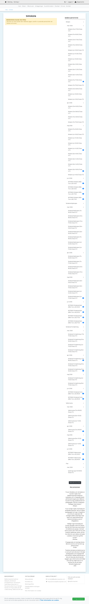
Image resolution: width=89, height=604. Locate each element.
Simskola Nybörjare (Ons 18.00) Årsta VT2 (75, 216)
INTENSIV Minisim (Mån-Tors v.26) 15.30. (76, 187)
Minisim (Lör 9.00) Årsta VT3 (76, 134)
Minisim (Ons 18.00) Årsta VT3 (75, 112)
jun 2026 (69, 178)
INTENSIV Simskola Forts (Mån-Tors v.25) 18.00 (76, 392)
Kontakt (68, 6)
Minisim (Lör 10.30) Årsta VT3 (75, 138)
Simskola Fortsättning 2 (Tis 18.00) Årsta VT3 (76, 359)
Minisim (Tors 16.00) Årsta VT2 (75, 45)
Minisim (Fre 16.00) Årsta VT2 (75, 35)
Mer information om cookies (33, 590)
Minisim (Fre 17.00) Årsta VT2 (76, 80)
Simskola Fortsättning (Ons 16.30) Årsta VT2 (76, 340)
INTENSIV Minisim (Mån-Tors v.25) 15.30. (76, 182)
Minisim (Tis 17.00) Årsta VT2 (76, 85)
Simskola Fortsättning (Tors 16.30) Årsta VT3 (76, 370)
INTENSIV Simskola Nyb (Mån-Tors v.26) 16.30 (76, 311)
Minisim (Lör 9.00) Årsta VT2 (76, 50)
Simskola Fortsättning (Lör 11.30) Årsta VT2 (75, 345)
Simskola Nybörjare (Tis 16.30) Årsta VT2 (74, 211)
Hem (19, 6)
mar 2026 (70, 25)
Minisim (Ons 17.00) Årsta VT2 (75, 30)
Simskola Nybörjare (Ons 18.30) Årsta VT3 (75, 267)
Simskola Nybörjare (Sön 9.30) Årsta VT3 (75, 281)
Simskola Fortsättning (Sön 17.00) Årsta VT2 (76, 350)
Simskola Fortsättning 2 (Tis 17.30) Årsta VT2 (76, 335)
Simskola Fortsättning (72, 327)
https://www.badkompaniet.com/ (57, 581)
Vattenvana (69, 403)
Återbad (57, 6)
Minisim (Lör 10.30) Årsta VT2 (75, 54)
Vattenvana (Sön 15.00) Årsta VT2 (74, 416)
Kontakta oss (28, 581)
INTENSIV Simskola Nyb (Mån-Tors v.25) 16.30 (76, 306)
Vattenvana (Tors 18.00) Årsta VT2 (75, 411)
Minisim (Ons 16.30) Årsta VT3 (75, 107)
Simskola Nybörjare (71, 203)
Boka (23, 6)
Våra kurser (30, 6)
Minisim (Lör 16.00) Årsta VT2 (75, 94)
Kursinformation (49, 6)
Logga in (70, 2)
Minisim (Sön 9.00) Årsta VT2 (75, 65)
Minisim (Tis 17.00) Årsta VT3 (76, 122)
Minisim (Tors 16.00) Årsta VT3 (75, 117)
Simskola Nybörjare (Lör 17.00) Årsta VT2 (75, 248)
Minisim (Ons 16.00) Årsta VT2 (75, 89)
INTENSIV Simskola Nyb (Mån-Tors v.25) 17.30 (76, 316)
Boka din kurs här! (75, 482)
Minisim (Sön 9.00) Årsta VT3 (75, 154)
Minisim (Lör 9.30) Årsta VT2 (76, 99)
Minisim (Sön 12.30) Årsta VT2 (75, 70)
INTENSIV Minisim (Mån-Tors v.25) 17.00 (76, 193)
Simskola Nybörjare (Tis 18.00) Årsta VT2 (74, 237)
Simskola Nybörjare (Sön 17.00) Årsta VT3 (75, 286)
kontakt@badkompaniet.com (56, 579)
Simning (16, 2)
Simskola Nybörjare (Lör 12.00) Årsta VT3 (75, 292)
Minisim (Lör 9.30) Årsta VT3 (76, 174)
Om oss (63, 6)
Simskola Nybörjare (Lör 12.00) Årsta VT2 (75, 243)
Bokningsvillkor (29, 584)
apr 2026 (69, 103)
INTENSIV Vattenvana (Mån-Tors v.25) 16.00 (76, 453)
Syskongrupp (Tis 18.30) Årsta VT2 (75, 471)
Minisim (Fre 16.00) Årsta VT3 (75, 130)
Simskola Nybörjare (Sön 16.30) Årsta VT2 (75, 232)
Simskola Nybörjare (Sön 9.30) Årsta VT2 (75, 227)
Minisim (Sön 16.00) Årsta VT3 (76, 170)
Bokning (10, 2)
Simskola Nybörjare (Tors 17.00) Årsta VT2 (75, 222)
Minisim (68, 22)
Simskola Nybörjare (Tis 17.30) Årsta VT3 (74, 262)
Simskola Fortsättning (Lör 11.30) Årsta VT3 (75, 378)
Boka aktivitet (29, 579)
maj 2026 (69, 125)
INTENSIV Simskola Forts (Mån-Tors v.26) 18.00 (76, 398)
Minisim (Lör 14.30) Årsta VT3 (76, 149)
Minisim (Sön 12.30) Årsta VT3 (75, 159)
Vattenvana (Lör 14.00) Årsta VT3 (76, 444)
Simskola (11, 9)
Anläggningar (39, 6)
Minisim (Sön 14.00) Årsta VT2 (75, 75)
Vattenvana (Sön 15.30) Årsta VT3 (76, 439)
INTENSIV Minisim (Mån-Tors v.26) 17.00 (76, 198)
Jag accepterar (78, 599)
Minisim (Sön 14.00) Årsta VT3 (75, 165)
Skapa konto (79, 2)
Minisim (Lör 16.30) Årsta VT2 (75, 59)
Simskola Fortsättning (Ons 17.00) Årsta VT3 (76, 364)
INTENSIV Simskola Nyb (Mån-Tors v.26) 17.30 (76, 321)
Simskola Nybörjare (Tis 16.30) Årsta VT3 (74, 257)
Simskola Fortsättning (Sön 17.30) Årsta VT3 (76, 384)
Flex (67, 463)
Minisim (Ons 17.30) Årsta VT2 (75, 40)
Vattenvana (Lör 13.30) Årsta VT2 (74, 421)
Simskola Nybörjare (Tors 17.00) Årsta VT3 (75, 272)
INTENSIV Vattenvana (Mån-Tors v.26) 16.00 (76, 458)
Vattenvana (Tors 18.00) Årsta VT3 (76, 430)
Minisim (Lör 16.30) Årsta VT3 (75, 144)
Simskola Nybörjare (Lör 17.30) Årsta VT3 (76, 297)
